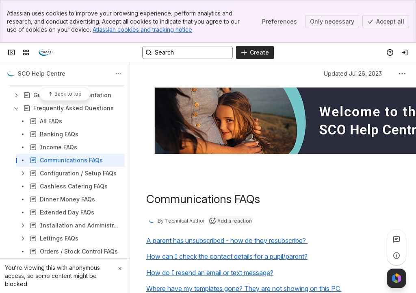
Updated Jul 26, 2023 (353, 73)
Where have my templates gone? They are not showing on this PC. (244, 288)
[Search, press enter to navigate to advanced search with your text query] (187, 52)
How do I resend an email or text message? (209, 273)
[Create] (255, 52)
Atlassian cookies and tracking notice (142, 29)
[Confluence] (45, 52)
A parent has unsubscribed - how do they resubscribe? (227, 240)
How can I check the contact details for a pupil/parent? (227, 256)
